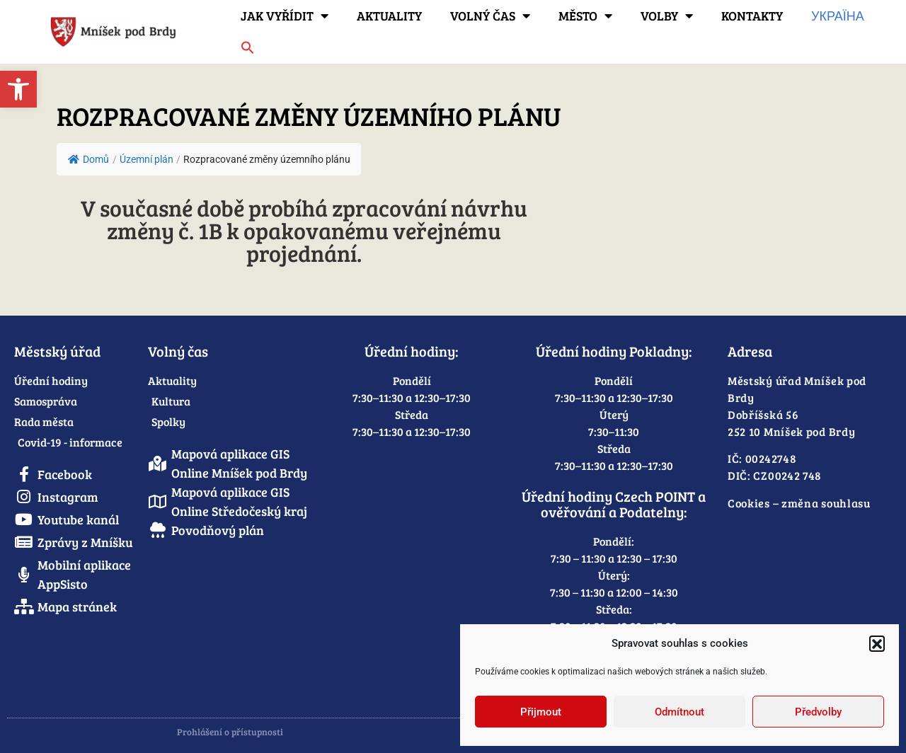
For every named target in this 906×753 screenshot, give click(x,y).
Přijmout (540, 712)
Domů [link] (88, 159)
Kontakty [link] (752, 15)
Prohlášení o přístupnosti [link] (230, 731)
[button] (877, 643)
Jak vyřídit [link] (284, 15)
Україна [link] (837, 15)
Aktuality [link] (389, 15)
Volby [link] (667, 15)
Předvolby (818, 712)
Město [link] (585, 15)
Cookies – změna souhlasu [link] (799, 502)
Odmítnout (679, 712)
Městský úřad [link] (57, 351)
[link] (18, 89)
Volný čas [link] (490, 15)
